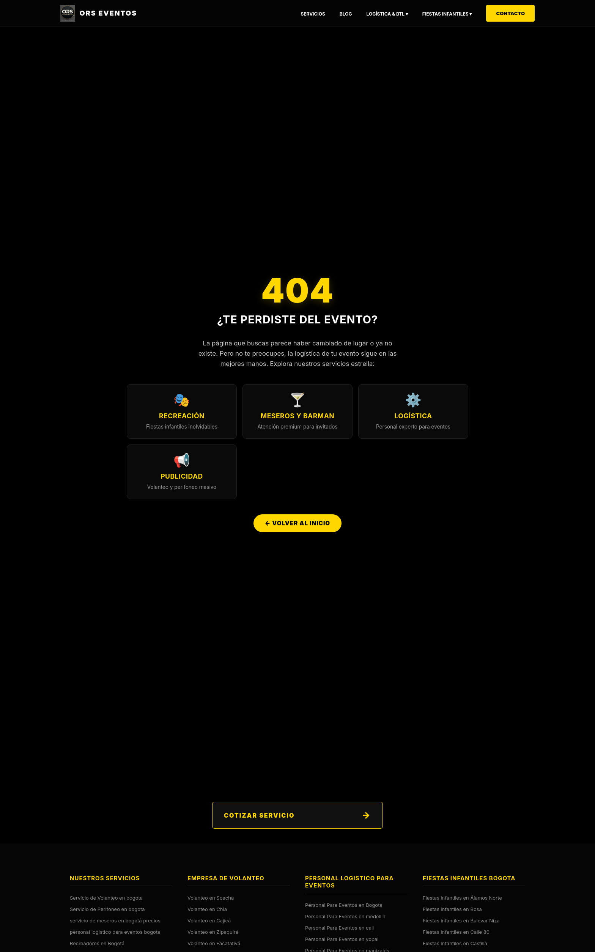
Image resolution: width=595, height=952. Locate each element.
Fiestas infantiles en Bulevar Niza (461, 920)
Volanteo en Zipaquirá (212, 932)
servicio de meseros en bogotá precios (115, 920)
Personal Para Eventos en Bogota (343, 905)
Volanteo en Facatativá (213, 943)
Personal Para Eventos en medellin (345, 916)
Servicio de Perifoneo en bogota (107, 909)
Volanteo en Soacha (210, 898)
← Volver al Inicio (297, 523)
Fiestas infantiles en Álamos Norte (462, 898)
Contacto (510, 13)
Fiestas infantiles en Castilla (455, 943)
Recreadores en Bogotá (97, 943)
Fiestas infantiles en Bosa (452, 909)
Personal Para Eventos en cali (339, 928)
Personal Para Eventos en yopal (341, 939)
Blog (346, 14)
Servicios (313, 14)
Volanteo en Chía (207, 909)
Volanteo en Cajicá (209, 920)
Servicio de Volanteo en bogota (106, 898)
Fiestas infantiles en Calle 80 (456, 932)
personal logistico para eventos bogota (115, 932)
